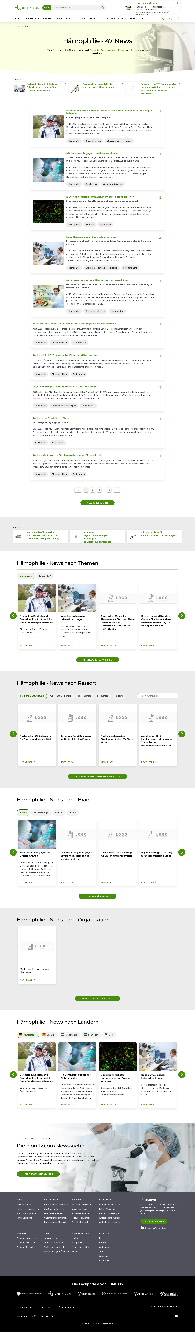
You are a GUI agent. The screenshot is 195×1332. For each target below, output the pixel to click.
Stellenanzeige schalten (55, 1247)
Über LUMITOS (48, 1307)
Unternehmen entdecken (56, 1204)
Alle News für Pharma (97, 896)
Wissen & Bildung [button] (117, 18)
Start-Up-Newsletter (27, 1213)
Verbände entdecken (53, 1213)
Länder (122, 50)
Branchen (136, 50)
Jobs (101, 1251)
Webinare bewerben (26, 1242)
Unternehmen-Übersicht (56, 1222)
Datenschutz (47, 1316)
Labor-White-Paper (108, 1208)
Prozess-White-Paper (109, 1213)
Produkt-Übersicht (80, 1222)
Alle (45, 7)
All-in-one (104, 1260)
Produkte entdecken (81, 1204)
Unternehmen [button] (31, 18)
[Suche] (103, 7)
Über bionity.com (67, 1307)
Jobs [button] (101, 18)
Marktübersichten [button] (67, 18)
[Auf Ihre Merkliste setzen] (159, 111)
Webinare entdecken (26, 1238)
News (101, 1238)
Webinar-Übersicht (26, 1247)
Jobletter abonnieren (54, 1242)
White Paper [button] (88, 18)
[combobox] (157, 695)
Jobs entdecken (51, 1238)
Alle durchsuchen (97, 502)
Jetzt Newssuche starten (38, 1174)
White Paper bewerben (109, 1217)
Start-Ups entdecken (54, 1208)
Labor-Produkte (79, 1208)
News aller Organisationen (97, 998)
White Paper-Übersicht (110, 1222)
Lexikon (75, 1238)
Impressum (22, 1316)
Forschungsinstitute (81, 1247)
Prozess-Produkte (80, 1213)
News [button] (18, 18)
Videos (75, 1251)
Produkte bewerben (81, 1217)
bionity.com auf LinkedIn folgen (153, 1228)
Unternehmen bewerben (55, 1217)
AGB (34, 1316)
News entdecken (24, 1204)
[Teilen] (163, 19)
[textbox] (158, 695)
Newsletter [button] (136, 18)
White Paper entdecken (110, 1204)
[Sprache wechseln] (171, 19)
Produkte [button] (48, 18)
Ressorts (94, 50)
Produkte (103, 1242)
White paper (105, 1247)
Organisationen (109, 50)
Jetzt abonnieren (154, 1221)
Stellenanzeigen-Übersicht (57, 1251)
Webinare (103, 1255)
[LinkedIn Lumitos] (176, 1316)
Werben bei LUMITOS (26, 1307)
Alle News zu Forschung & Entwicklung (97, 776)
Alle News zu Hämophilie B (97, 659)
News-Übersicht (24, 1217)
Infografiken (78, 1242)
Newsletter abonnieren (28, 1208)
